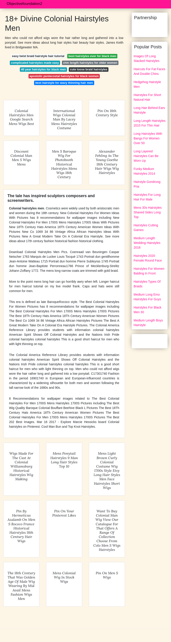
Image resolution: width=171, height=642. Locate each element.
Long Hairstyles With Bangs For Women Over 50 (148, 138)
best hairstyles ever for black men (92, 56)
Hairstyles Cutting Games (146, 227)
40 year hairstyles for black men (43, 69)
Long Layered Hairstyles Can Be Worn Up (146, 155)
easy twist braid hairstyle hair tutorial (38, 56)
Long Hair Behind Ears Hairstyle (149, 110)
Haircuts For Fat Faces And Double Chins (149, 71)
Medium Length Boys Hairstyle (148, 323)
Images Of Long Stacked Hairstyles (146, 58)
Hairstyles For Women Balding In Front (149, 271)
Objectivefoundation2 (24, 4)
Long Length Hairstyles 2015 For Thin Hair (149, 123)
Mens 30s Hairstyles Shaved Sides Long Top (148, 212)
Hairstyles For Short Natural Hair (147, 97)
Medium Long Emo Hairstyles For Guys (147, 297)
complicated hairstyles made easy (35, 62)
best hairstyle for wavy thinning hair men (64, 82)
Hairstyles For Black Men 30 (147, 310)
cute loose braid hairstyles (88, 69)
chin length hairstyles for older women (90, 62)
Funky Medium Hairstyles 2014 (144, 171)
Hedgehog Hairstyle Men (147, 84)
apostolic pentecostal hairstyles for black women (64, 76)
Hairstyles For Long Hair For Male (147, 197)
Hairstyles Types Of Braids (147, 284)
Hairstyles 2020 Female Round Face (148, 258)
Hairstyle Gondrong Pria (147, 184)
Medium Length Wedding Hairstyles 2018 (147, 242)
